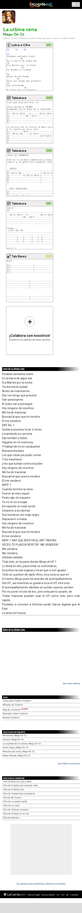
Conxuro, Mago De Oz (13, 739)
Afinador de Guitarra (13, 705)
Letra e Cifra (21, 45)
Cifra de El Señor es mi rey (16, 813)
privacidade (48, 894)
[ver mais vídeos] (71, 683)
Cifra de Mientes (11, 817)
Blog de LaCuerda (15, 709)
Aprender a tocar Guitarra (15, 713)
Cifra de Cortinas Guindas (15, 809)
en (62, 894)
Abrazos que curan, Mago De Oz (19, 751)
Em (8, 49)
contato (74, 894)
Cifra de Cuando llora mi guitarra (19, 793)
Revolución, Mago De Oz (15, 735)
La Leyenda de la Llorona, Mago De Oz (22, 743)
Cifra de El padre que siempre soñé (20, 785)
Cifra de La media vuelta (15, 801)
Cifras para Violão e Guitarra (17, 700)
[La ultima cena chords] (53, 883)
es (58, 894)
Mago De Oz (13, 34)
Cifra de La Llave (11, 805)
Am (25, 49)
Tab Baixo (19, 256)
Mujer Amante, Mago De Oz (16, 755)
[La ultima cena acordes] (29, 883)
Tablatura (19, 98)
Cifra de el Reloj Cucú (13, 789)
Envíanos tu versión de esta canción (29, 328)
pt (67, 894)
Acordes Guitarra (11, 717)
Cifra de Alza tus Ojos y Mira (17, 781)
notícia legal (33, 894)
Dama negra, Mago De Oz (15, 747)
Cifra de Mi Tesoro (12, 797)
